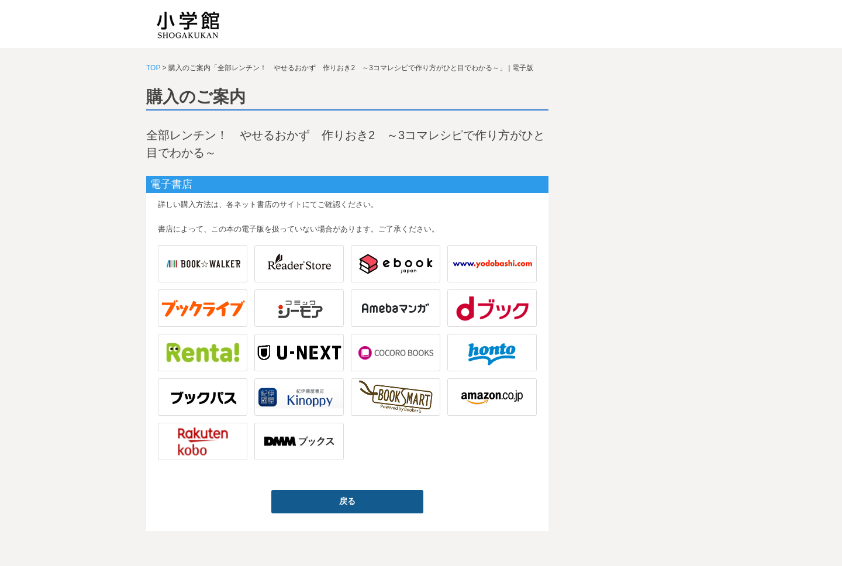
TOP (153, 68)
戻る (347, 501)
